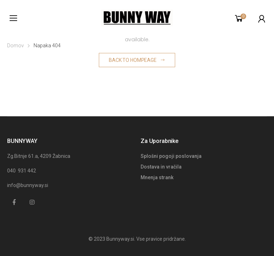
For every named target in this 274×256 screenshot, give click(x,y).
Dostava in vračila (161, 167)
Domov (15, 45)
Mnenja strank (157, 177)
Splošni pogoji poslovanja (171, 156)
